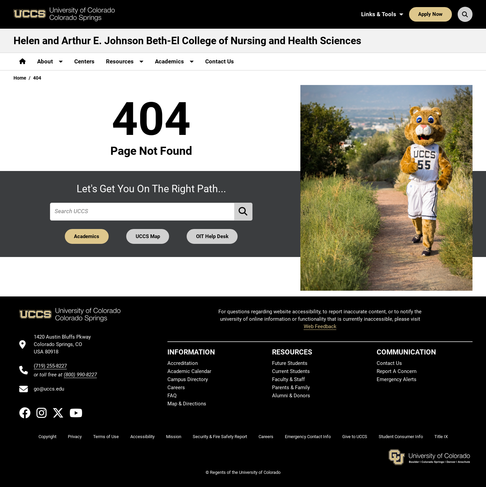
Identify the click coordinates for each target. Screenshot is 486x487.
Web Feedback (320, 326)
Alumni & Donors (291, 396)
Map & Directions (186, 404)
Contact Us (219, 61)
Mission (173, 436)
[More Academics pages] (174, 61)
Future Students (289, 363)
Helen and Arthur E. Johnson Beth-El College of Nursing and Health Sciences (187, 41)
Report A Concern (396, 371)
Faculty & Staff (288, 379)
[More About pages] (50, 61)
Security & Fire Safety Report (220, 436)
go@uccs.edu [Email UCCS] (49, 389)
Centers (84, 61)
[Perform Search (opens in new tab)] (244, 212)
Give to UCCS (354, 436)
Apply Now (430, 14)
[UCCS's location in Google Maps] (65, 344)
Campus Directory (187, 379)
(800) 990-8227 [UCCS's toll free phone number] (80, 375)
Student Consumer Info (401, 436)
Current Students (291, 371)
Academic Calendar (189, 371)
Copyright (47, 436)
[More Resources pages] (124, 61)
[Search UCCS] (465, 14)
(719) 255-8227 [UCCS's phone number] (50, 366)
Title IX (441, 436)
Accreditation (182, 363)
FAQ (172, 396)
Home (20, 78)
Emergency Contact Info (308, 436)
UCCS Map (148, 236)
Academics (86, 236)
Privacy (75, 436)
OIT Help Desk (212, 236)
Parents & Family (291, 387)
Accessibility (142, 436)
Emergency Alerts (396, 379)
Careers (176, 387)
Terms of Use (106, 436)
